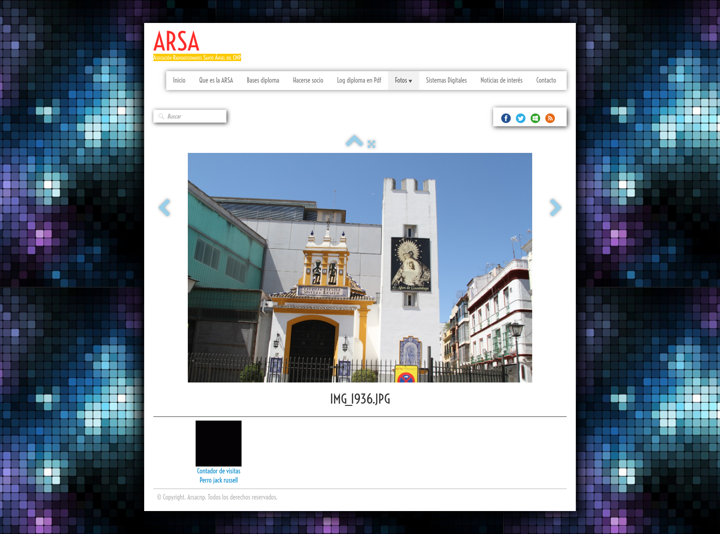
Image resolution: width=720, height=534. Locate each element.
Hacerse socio (308, 80)
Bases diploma (263, 80)
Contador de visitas (218, 471)
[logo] (200, 49)
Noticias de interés (502, 80)
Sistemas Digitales (446, 80)
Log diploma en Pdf (359, 80)
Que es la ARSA (216, 80)
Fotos (403, 80)
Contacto (546, 80)
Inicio (179, 80)
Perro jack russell (219, 480)
